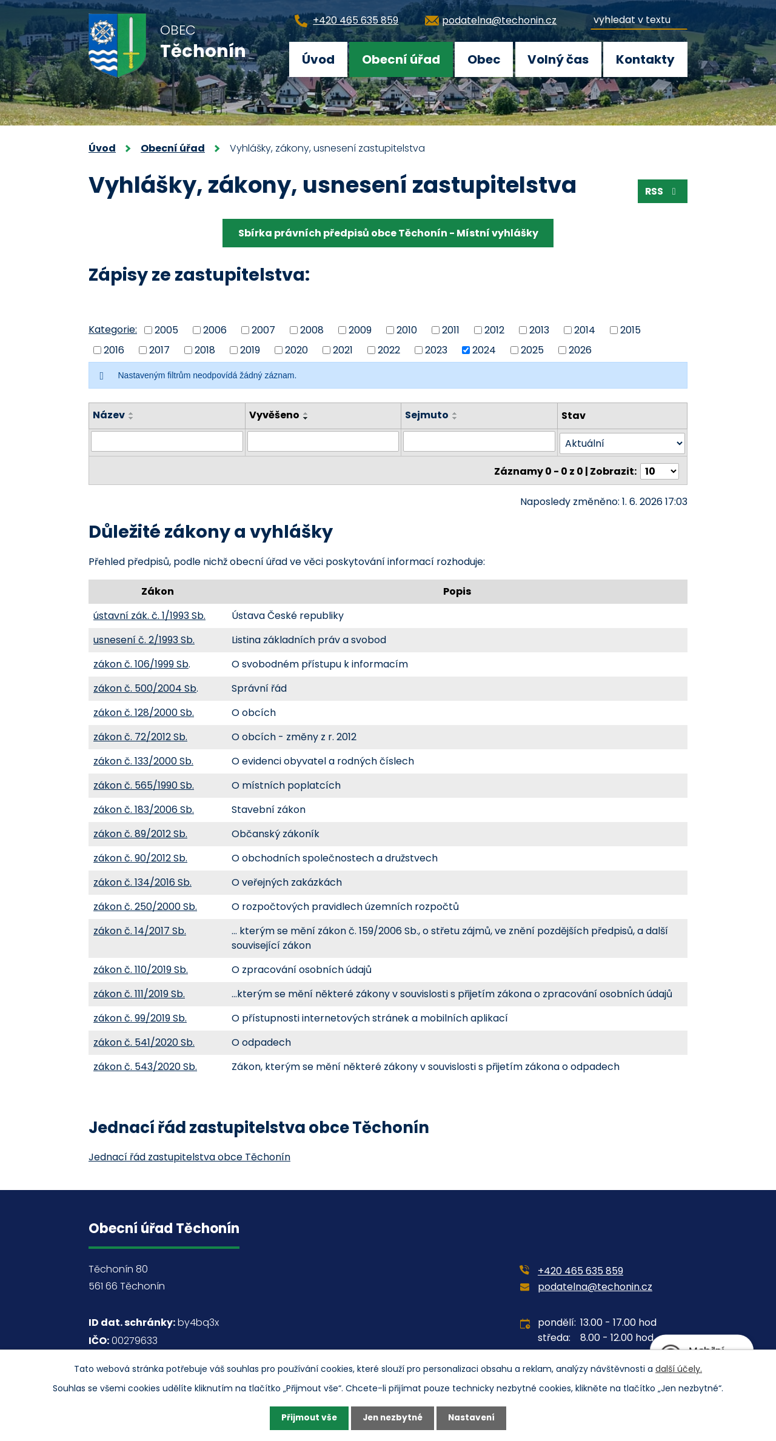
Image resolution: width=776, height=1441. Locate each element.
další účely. (678, 1368)
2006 (215, 330)
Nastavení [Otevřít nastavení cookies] (474, 1418)
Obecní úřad (401, 59)
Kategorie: (113, 329)
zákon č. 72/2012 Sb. (140, 733)
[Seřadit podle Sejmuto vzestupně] (456, 413)
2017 (159, 349)
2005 (166, 330)
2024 (484, 349)
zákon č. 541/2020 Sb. (144, 1039)
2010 (406, 330)
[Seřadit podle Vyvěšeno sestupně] (306, 418)
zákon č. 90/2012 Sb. (140, 854)
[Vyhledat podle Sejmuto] (480, 441)
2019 (250, 349)
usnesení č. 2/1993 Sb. (144, 636)
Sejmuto (427, 415)
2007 (263, 330)
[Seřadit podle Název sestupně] (131, 418)
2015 (630, 330)
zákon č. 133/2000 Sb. (143, 757)
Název (109, 415)
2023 (436, 349)
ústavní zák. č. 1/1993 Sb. (149, 612)
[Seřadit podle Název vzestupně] (131, 413)
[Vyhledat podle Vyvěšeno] (323, 441)
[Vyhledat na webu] (638, 18)
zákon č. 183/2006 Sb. (143, 806)
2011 (451, 330)
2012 (494, 330)
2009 (360, 330)
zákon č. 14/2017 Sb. (139, 927)
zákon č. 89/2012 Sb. (140, 830)
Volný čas (558, 59)
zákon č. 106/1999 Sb (141, 660)
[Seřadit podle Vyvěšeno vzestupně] (306, 413)
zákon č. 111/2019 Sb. (139, 990)
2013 (539, 330)
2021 (343, 349)
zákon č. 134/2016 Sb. (142, 879)
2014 (584, 330)
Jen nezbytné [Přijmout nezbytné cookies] (392, 1418)
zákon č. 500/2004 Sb (144, 685)
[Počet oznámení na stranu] (659, 468)
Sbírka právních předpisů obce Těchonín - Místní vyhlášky (388, 233)
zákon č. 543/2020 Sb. (145, 1063)
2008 (312, 330)
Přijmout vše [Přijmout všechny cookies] (306, 1418)
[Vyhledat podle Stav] (622, 441)
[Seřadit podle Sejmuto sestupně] (456, 418)
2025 (532, 349)
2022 (389, 349)
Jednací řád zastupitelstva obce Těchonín (189, 1153)
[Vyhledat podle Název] (167, 441)
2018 (205, 349)
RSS (662, 192)
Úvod (318, 59)
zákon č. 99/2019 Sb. (140, 1014)
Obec (484, 59)
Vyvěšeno (274, 415)
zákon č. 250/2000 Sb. (145, 903)
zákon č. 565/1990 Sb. (143, 782)
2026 (580, 349)
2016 (114, 349)
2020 (296, 349)
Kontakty (645, 59)
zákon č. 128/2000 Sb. (143, 709)
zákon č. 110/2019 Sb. (140, 966)
